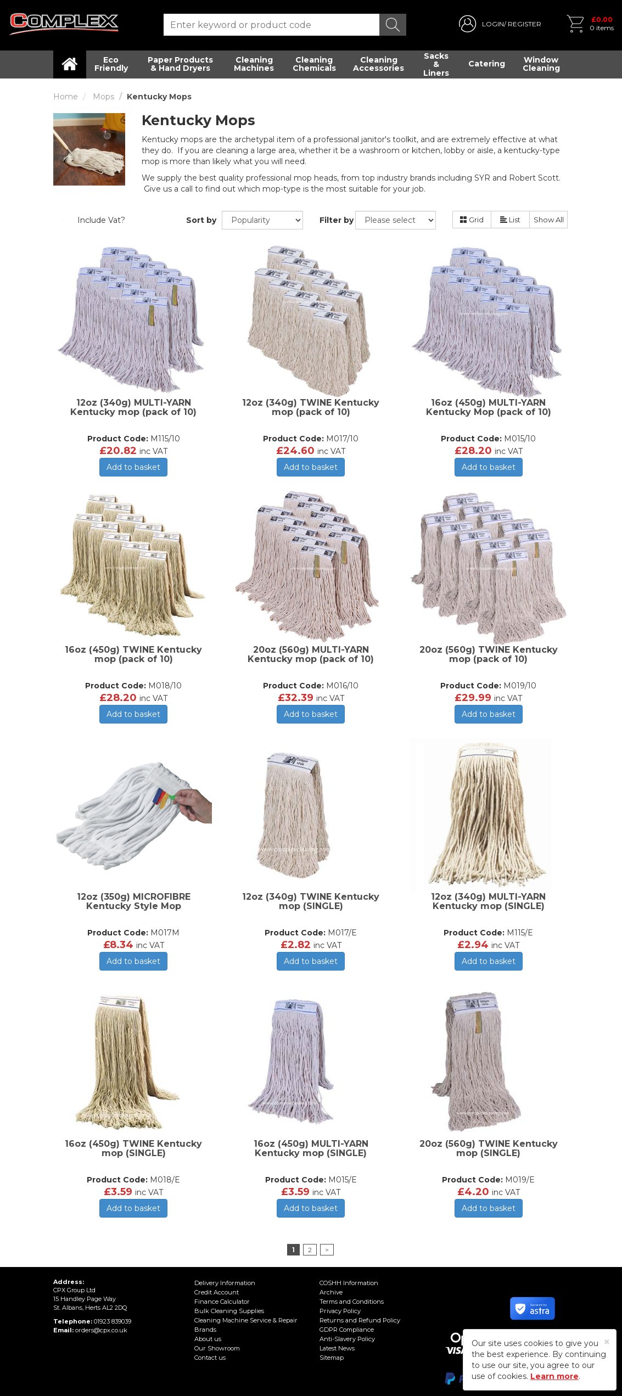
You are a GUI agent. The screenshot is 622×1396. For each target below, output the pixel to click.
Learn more (554, 1376)
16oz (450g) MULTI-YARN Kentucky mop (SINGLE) (311, 1149)
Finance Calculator (221, 1301)
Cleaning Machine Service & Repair (245, 1320)
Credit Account (216, 1292)
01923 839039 (112, 1321)
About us (207, 1339)
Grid (472, 219)
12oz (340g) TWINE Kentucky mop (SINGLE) (310, 902)
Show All (549, 219)
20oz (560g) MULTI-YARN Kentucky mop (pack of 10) (311, 654)
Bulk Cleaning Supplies (228, 1311)
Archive (331, 1292)
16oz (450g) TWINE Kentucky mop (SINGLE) (133, 1149)
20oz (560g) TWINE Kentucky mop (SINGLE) (488, 1149)
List (510, 219)
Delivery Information (224, 1283)
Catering (486, 64)
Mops (103, 97)
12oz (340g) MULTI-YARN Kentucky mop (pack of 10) (133, 407)
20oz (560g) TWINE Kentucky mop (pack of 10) (488, 654)
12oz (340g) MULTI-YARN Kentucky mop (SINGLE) (488, 902)
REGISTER (524, 24)
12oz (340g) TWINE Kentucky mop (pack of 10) (310, 407)
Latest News (337, 1348)
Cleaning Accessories (378, 64)
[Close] (606, 1342)
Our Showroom (216, 1348)
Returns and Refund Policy (359, 1320)
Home (65, 97)
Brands (205, 1329)
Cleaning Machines (254, 64)
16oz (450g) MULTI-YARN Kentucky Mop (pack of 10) (488, 407)
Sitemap (332, 1357)
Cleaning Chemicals (314, 64)
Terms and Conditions (351, 1301)
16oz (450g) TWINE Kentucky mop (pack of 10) (133, 654)
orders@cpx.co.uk (100, 1330)
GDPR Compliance (346, 1329)
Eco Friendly (111, 64)
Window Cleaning (541, 64)
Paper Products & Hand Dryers (180, 64)
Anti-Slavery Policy (347, 1339)
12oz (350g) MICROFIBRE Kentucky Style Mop (133, 902)
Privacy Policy (340, 1311)
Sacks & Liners (436, 64)
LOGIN (493, 24)
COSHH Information (349, 1283)
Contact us (209, 1357)
